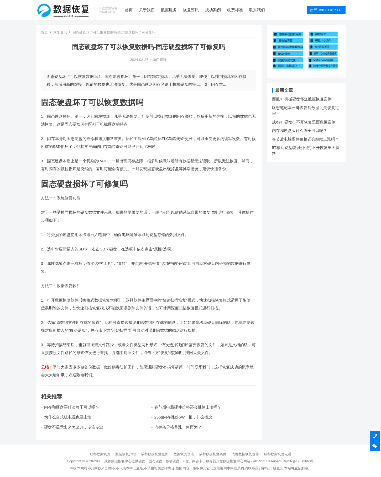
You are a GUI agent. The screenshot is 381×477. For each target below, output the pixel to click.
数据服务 (170, 10)
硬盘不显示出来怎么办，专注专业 (73, 427)
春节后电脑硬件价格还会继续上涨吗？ (187, 407)
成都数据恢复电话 (277, 454)
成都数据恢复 (100, 454)
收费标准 (236, 10)
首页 (129, 10)
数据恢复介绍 (125, 454)
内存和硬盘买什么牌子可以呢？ (71, 407)
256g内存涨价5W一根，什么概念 (183, 417)
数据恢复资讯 (184, 454)
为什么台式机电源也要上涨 (67, 417)
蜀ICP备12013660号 (298, 461)
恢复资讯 (192, 10)
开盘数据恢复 (226, 461)
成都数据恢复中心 (118, 461)
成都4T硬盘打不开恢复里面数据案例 (304, 122)
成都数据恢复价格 (245, 454)
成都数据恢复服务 (154, 454)
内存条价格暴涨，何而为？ (178, 427)
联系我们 (258, 10)
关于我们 (147, 10)
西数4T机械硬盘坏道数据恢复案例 (302, 99)
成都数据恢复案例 (212, 454)
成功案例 (214, 10)
